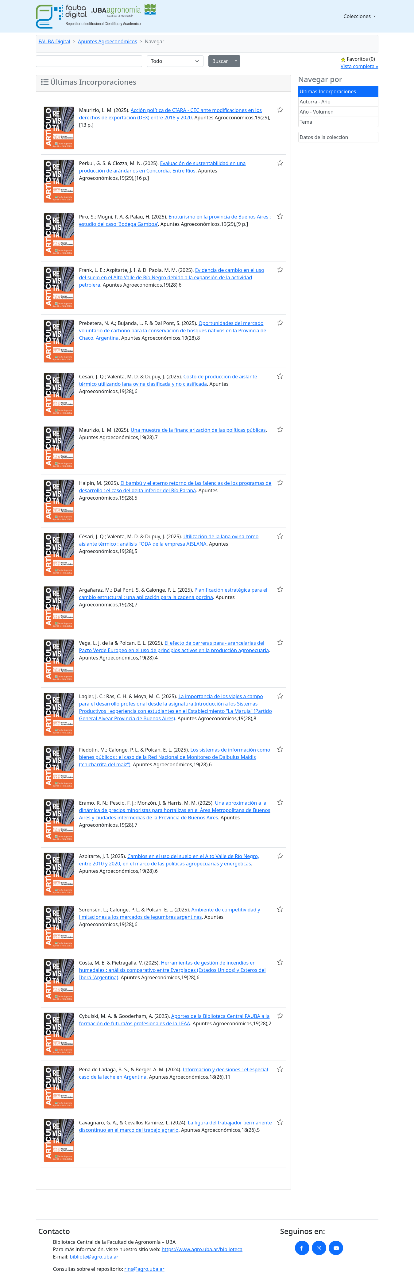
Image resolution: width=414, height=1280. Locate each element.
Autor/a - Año (315, 101)
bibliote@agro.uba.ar (94, 1256)
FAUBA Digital (54, 41)
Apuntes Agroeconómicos (107, 41)
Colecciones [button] (358, 16)
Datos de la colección (324, 137)
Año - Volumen (317, 111)
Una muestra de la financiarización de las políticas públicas (198, 430)
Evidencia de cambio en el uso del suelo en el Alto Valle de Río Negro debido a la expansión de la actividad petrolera (171, 277)
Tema (306, 121)
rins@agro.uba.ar (144, 1269)
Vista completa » (359, 66)
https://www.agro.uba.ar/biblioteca (202, 1249)
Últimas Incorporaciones (328, 91)
